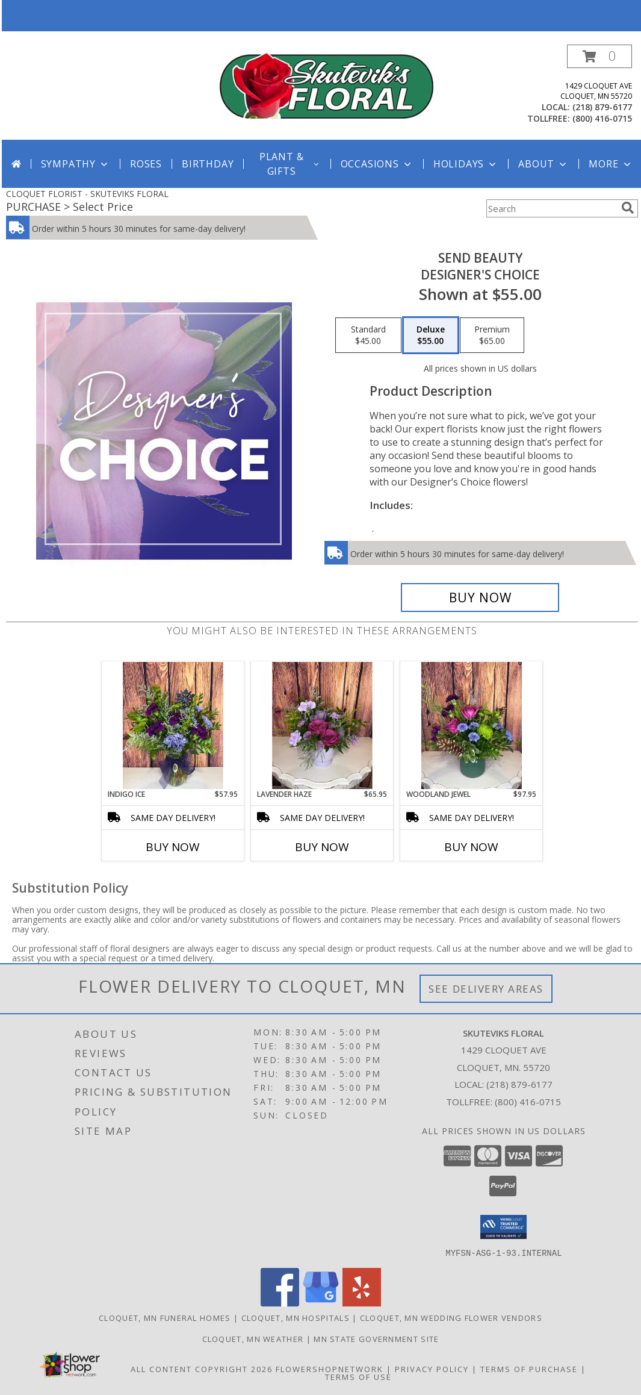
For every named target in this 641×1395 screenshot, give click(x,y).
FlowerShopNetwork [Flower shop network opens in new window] (329, 1368)
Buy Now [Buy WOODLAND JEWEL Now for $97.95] (471, 847)
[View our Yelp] (361, 1302)
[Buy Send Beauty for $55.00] (480, 597)
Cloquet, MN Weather (253, 1338)
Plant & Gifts (290, 164)
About (543, 163)
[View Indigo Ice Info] (173, 725)
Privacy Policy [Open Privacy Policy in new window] (432, 1368)
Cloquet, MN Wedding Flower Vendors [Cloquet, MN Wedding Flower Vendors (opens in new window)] (451, 1317)
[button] (599, 56)
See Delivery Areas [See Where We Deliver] (486, 989)
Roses (146, 163)
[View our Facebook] (280, 1302)
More (611, 163)
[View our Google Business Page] (321, 1302)
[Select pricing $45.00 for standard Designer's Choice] (368, 335)
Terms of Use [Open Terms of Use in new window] (358, 1376)
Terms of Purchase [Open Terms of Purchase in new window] (529, 1368)
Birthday (208, 163)
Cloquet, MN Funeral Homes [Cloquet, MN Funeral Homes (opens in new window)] (165, 1317)
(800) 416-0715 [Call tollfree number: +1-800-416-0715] (602, 118)
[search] (627, 207)
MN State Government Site (376, 1338)
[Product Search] (551, 208)
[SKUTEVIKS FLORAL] (326, 84)
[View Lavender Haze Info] (322, 725)
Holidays (465, 163)
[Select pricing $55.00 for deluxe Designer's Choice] (430, 335)
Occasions (377, 163)
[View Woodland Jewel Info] (471, 725)
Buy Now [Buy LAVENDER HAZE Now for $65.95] (322, 847)
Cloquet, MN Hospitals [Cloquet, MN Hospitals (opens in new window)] (295, 1317)
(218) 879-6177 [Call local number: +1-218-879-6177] (602, 107)
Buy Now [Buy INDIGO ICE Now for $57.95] (173, 847)
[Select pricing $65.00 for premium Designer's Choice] (492, 335)
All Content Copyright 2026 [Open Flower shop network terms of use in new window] (202, 1368)
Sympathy (75, 163)
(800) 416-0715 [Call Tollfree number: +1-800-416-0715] (528, 1102)
